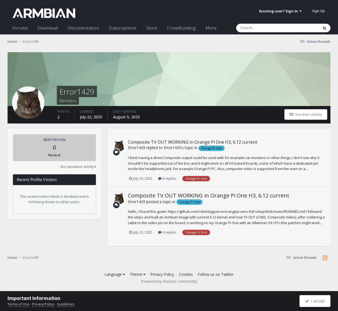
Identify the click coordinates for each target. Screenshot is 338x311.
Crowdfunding (181, 28)
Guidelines (66, 304)
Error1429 (136, 147)
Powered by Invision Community (169, 281)
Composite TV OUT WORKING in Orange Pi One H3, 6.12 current (192, 142)
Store (151, 28)
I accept (315, 300)
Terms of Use (18, 304)
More (211, 28)
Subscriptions (123, 28)
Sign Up (318, 10)
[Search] (263, 28)
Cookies (186, 274)
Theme (137, 274)
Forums (20, 28)
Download (47, 28)
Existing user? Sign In (280, 11)
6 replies (167, 178)
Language (114, 274)
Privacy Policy (162, 274)
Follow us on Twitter (216, 274)
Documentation (83, 28)
